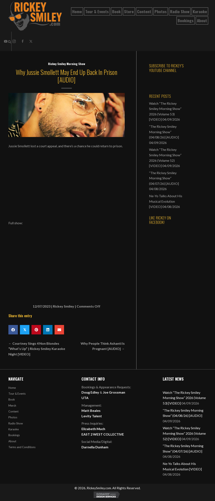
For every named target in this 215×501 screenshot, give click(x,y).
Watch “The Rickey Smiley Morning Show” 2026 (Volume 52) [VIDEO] (184, 433)
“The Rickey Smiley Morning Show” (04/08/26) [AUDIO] (164, 131)
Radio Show (15, 423)
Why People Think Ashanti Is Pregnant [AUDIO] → (103, 346)
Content (13, 411)
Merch (12, 405)
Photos (12, 417)
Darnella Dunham (94, 447)
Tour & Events (17, 393)
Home (12, 387)
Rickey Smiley (63, 306)
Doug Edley (90, 392)
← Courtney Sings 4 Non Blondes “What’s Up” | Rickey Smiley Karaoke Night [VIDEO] (36, 348)
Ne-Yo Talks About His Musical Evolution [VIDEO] (165, 201)
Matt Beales (91, 410)
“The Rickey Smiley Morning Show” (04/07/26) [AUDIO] (164, 178)
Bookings (14, 435)
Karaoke (13, 429)
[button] (22, 41)
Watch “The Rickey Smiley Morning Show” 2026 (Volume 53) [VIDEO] (184, 397)
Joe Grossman (114, 392)
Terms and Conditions (21, 447)
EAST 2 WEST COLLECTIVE (102, 434)
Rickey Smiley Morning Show (66, 63)
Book (11, 399)
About (12, 441)
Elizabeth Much (93, 429)
